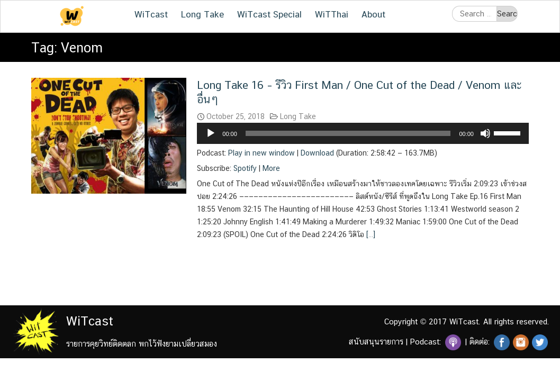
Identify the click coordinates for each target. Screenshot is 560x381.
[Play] (210, 133)
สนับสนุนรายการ (376, 341)
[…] (369, 234)
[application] (363, 133)
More (271, 168)
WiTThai (331, 14)
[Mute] (485, 133)
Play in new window (261, 153)
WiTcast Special (269, 14)
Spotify (245, 168)
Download (317, 153)
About (373, 14)
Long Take (202, 14)
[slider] (348, 133)
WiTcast (151, 14)
